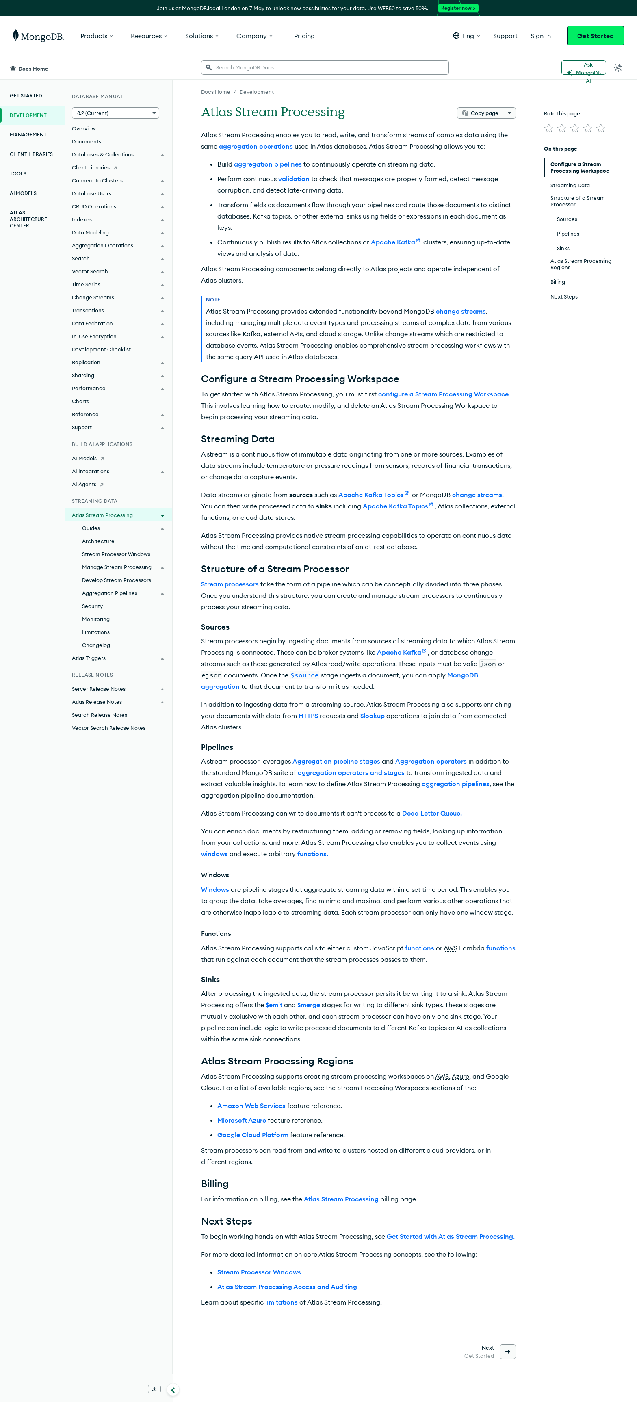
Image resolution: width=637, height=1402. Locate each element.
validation (294, 179)
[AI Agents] (118, 484)
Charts (80, 401)
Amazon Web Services (251, 1105)
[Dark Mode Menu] (618, 67)
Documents (86, 141)
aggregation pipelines (268, 164)
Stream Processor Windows (116, 554)
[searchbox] (325, 67)
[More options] (509, 113)
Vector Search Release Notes (108, 728)
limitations (281, 1302)
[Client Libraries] (118, 167)
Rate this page (562, 113)
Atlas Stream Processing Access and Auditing (287, 1287)
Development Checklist (101, 349)
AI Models (23, 193)
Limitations (96, 632)
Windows (215, 889)
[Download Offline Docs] (154, 1389)
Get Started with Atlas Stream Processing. (451, 1236)
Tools (18, 174)
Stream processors (230, 584)
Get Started (595, 36)
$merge (308, 1005)
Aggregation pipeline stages (336, 761)
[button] (466, 35)
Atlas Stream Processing (341, 1199)
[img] (549, 128)
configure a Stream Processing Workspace (443, 394)
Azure (460, 1076)
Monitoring (96, 619)
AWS (450, 948)
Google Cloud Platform (252, 1135)
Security (92, 606)
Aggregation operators (431, 761)
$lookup (372, 716)
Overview (84, 128)
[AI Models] (118, 458)
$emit (274, 1005)
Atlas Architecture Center (28, 219)
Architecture (98, 541)
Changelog (96, 645)
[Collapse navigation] (173, 1389)
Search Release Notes (99, 715)
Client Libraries (31, 154)
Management (28, 135)
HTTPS (308, 716)
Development (28, 115)
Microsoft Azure (241, 1120)
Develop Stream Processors (116, 580)
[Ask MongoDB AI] (583, 67)
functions (419, 948)
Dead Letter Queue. (432, 813)
